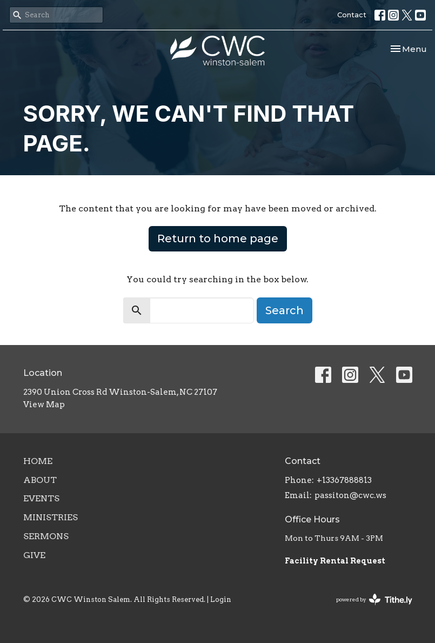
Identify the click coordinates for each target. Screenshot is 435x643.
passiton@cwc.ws (350, 495)
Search (284, 310)
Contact (351, 14)
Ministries (50, 517)
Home (37, 461)
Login (220, 599)
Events (41, 498)
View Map (44, 404)
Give (34, 555)
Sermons (46, 536)
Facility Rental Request (336, 560)
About (40, 480)
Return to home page (217, 238)
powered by (374, 599)
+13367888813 (344, 480)
